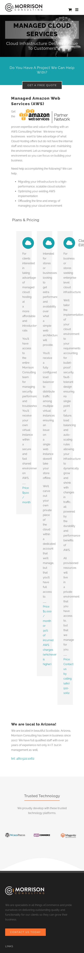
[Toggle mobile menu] (77, 9)
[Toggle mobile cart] (70, 9)
